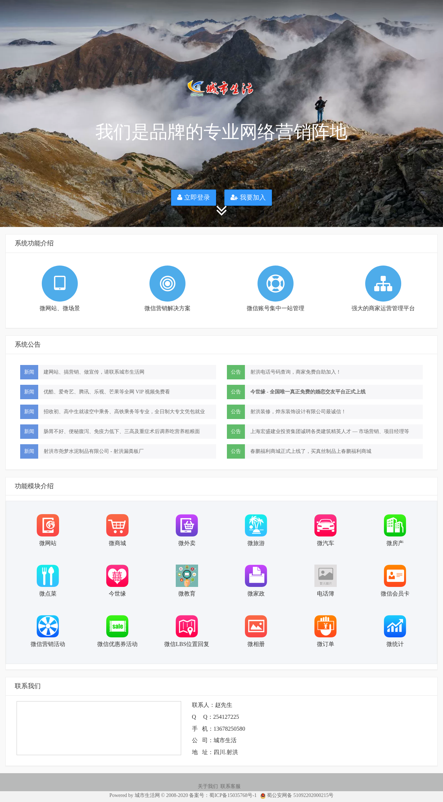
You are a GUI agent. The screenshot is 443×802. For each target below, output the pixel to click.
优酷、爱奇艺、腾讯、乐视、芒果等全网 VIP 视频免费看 (107, 392)
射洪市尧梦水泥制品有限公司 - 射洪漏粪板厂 (94, 451)
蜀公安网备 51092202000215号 (296, 795)
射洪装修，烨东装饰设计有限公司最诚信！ (298, 411)
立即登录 (193, 197)
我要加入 (248, 197)
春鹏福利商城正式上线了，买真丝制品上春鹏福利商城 (310, 451)
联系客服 (230, 786)
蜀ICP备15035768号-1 (232, 795)
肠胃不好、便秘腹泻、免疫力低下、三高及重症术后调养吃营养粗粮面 (122, 431)
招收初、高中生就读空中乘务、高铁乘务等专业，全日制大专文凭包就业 (124, 411)
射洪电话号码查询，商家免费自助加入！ (295, 372)
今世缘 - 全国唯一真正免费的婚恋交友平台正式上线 (308, 392)
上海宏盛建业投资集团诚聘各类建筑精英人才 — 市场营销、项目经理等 (329, 431)
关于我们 (208, 786)
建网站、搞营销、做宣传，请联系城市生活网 (94, 372)
